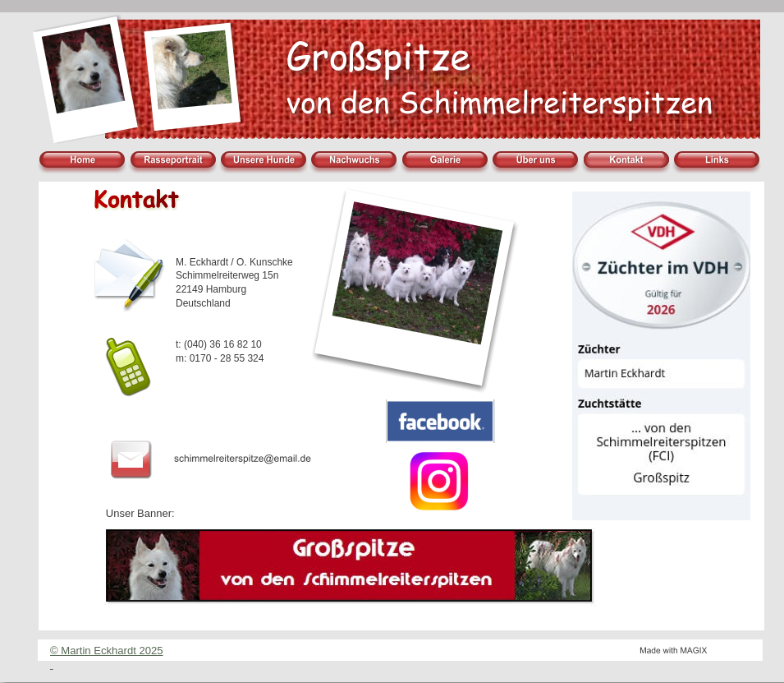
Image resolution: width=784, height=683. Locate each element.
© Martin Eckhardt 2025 (106, 650)
